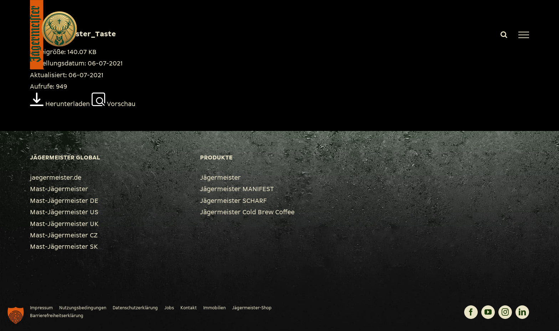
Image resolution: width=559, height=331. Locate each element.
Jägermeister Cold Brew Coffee (247, 212)
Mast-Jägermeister (59, 189)
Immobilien (214, 307)
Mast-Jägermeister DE (64, 201)
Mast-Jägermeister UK (64, 224)
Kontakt (188, 307)
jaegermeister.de (55, 178)
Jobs (169, 307)
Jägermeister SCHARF (233, 201)
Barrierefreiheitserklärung (56, 315)
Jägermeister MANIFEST (237, 189)
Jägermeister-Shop (252, 307)
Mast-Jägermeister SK (64, 247)
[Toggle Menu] (524, 35)
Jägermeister (220, 178)
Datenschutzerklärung (135, 307)
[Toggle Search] (504, 34)
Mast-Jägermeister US (64, 212)
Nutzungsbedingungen (82, 307)
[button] (15, 315)
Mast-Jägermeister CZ (64, 235)
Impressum (41, 307)
